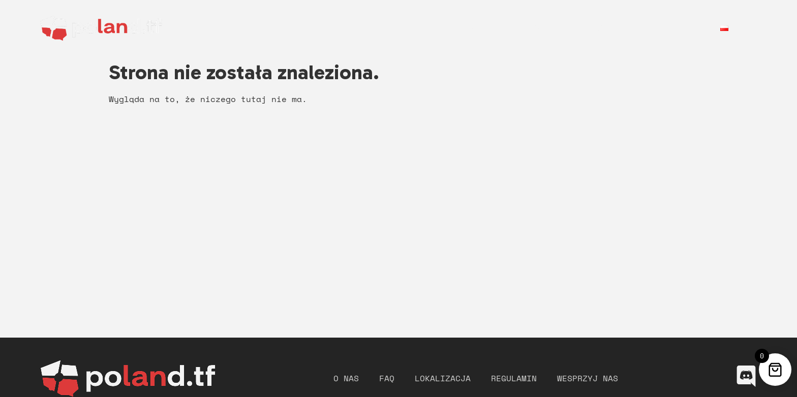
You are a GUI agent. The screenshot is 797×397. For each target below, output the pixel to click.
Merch (428, 28)
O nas (382, 28)
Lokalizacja (525, 28)
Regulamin (596, 28)
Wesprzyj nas (669, 28)
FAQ (468, 28)
